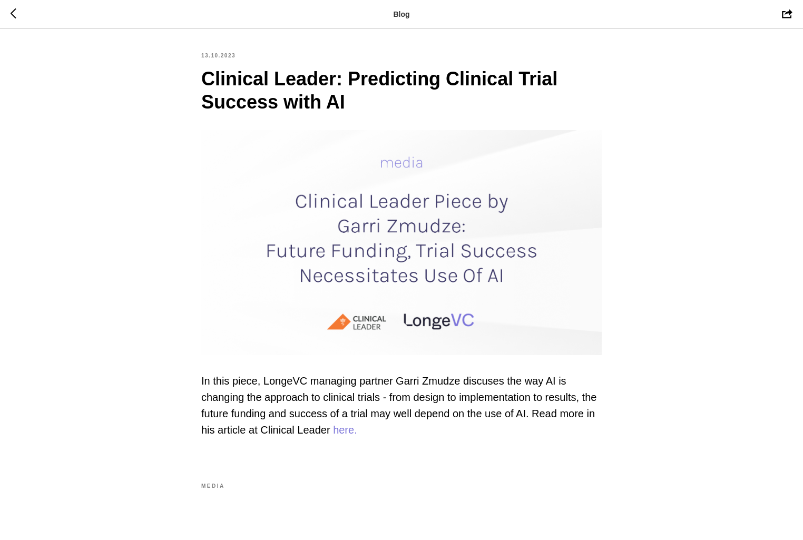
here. (345, 430)
